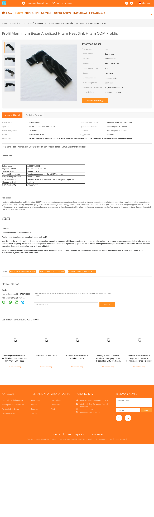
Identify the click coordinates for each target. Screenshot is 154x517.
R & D (53, 409)
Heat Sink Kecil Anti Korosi (46, 355)
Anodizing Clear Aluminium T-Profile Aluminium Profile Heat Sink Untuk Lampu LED (14, 358)
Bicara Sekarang (97, 13)
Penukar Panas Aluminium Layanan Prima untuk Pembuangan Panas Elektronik (139, 358)
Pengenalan (35, 400)
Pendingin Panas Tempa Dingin (14, 404)
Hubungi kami (80, 13)
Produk (19, 13)
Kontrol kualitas (62, 13)
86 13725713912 (23, 294)
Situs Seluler (97, 434)
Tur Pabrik (46, 13)
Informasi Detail (12, 115)
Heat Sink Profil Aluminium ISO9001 (23, 271)
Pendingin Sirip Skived (10, 409)
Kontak (107, 304)
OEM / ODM (55, 404)
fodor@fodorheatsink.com (37, 3)
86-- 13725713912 (64, 3)
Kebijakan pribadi (76, 434)
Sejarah (34, 404)
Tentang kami (31, 13)
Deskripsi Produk (34, 115)
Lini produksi (56, 400)
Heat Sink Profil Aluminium (12, 400)
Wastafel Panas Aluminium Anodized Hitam (77, 356)
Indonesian (145, 3)
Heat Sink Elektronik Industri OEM (52, 271)
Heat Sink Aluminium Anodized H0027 (82, 271)
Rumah (7, 13)
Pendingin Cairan (8, 413)
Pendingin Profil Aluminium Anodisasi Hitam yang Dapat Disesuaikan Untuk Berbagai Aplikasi (108, 359)
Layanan (34, 409)
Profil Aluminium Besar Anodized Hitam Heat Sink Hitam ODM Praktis (77, 23)
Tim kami (34, 413)
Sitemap (56, 434)
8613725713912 (18, 298)
